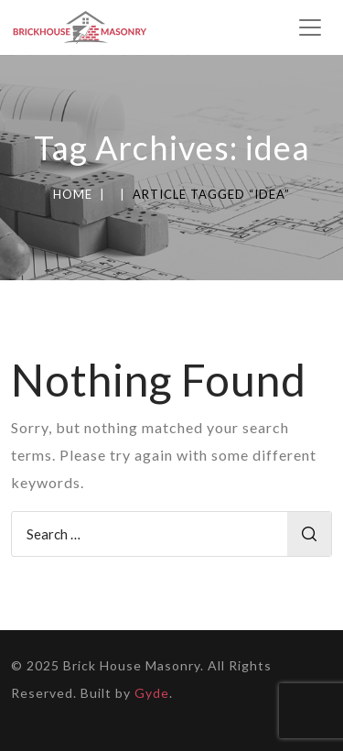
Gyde (151, 693)
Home (72, 194)
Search (309, 534)
